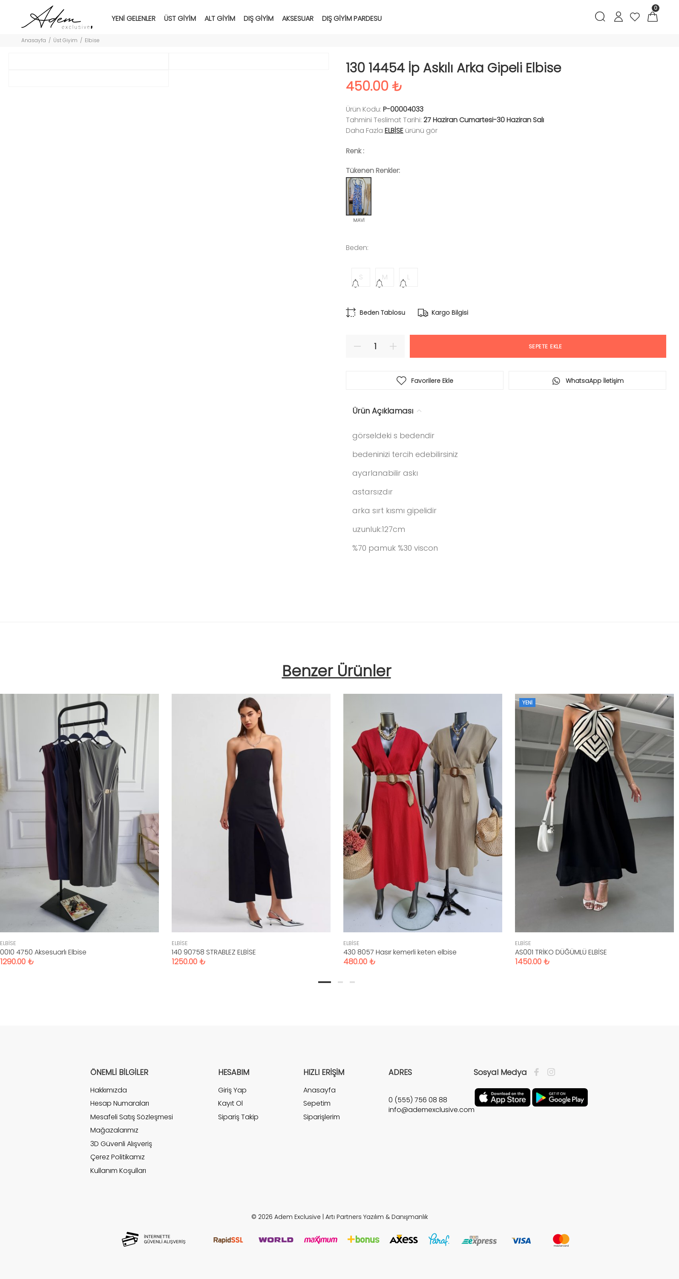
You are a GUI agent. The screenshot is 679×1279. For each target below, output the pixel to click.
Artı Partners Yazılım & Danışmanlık (376, 1217)
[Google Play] (560, 1096)
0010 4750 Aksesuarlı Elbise (43, 952)
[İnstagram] (549, 1072)
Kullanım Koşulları (118, 1171)
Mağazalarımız (114, 1130)
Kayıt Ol (230, 1103)
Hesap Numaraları (119, 1103)
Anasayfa (33, 40)
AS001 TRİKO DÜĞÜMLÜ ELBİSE (561, 952)
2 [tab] (340, 982)
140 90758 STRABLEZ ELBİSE (214, 952)
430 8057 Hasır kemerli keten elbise (400, 952)
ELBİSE (394, 130)
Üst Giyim (65, 40)
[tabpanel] (251, 821)
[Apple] (502, 1096)
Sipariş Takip (238, 1117)
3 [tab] (352, 982)
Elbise (92, 40)
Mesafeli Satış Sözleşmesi (131, 1117)
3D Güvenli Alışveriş (121, 1144)
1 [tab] (324, 982)
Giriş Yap (232, 1090)
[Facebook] (538, 1072)
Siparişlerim (321, 1117)
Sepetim (317, 1103)
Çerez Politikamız (117, 1157)
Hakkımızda (108, 1090)
